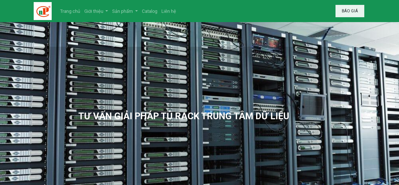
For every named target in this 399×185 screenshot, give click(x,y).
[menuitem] (70, 11)
